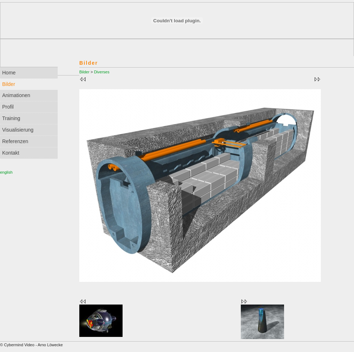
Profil (8, 107)
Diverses (102, 72)
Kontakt (10, 153)
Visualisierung (18, 130)
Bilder (84, 72)
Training (11, 118)
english (6, 172)
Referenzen (15, 141)
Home (9, 73)
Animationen (16, 95)
